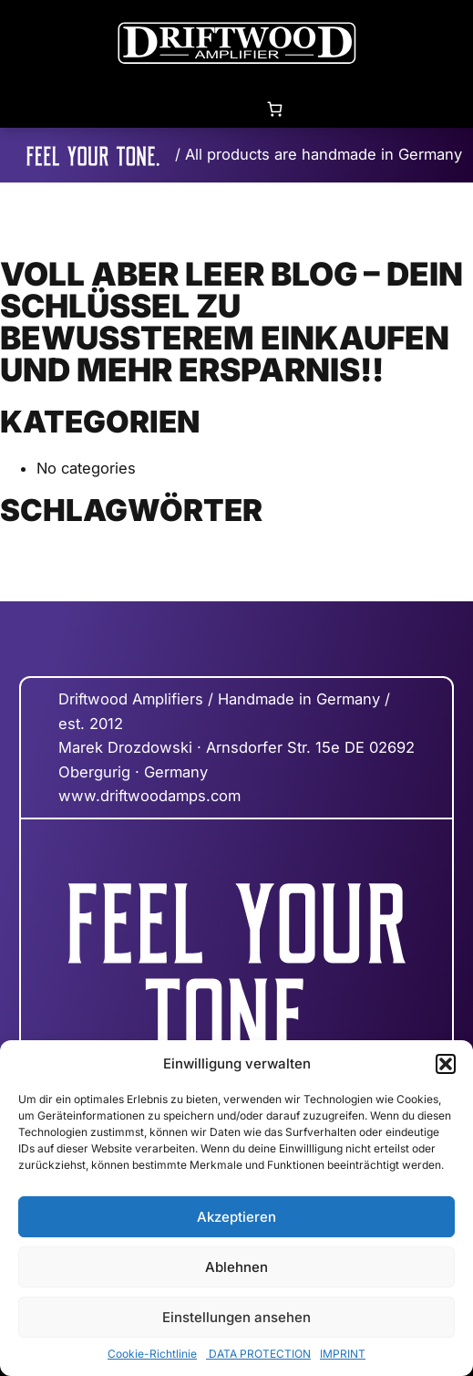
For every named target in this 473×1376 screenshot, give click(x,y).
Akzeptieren (236, 1216)
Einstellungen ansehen (236, 1317)
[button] (446, 1064)
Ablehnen (236, 1267)
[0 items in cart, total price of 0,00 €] (274, 108)
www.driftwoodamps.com (149, 796)
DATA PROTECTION (258, 1353)
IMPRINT (342, 1353)
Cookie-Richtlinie (152, 1353)
